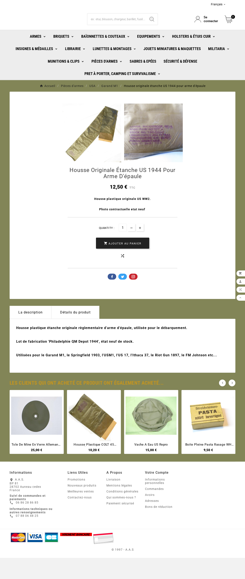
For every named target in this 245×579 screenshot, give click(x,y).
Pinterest (133, 298)
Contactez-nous (80, 518)
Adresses (152, 522)
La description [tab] (30, 333)
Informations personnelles (155, 502)
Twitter (122, 298)
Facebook (112, 298)
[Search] (151, 28)
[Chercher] (116, 28)
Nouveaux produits (82, 506)
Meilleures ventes (81, 512)
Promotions (76, 500)
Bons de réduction (159, 528)
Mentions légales (119, 506)
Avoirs (150, 516)
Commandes (154, 510)
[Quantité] (123, 249)
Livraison (113, 500)
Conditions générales (122, 512)
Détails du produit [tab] (75, 333)
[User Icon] (207, 29)
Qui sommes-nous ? (121, 518)
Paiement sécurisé (120, 524)
